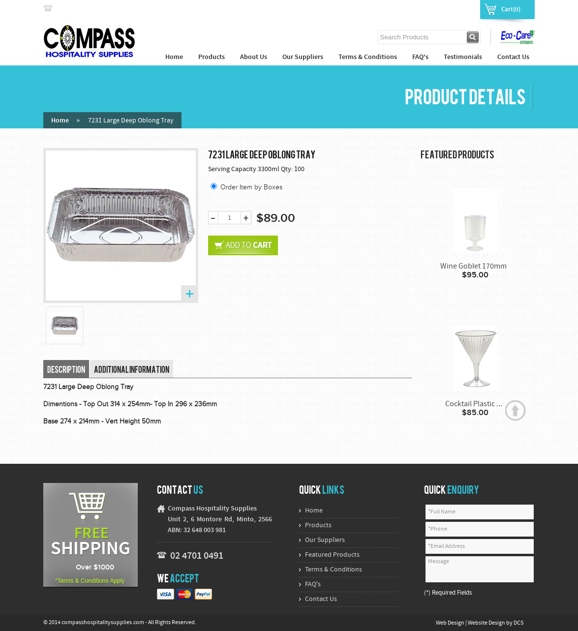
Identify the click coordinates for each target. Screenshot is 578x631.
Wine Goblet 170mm (473, 266)
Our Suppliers (302, 57)
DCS (518, 623)
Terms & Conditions (367, 57)
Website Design (487, 623)
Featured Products (332, 555)
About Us (253, 57)
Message (480, 569)
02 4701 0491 (196, 556)
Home (174, 57)
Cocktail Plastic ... (473, 404)
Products (211, 57)
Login (433, 8)
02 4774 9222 (76, 8)
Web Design (450, 623)
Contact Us (513, 57)
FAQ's (420, 57)
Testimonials (463, 57)
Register (462, 8)
